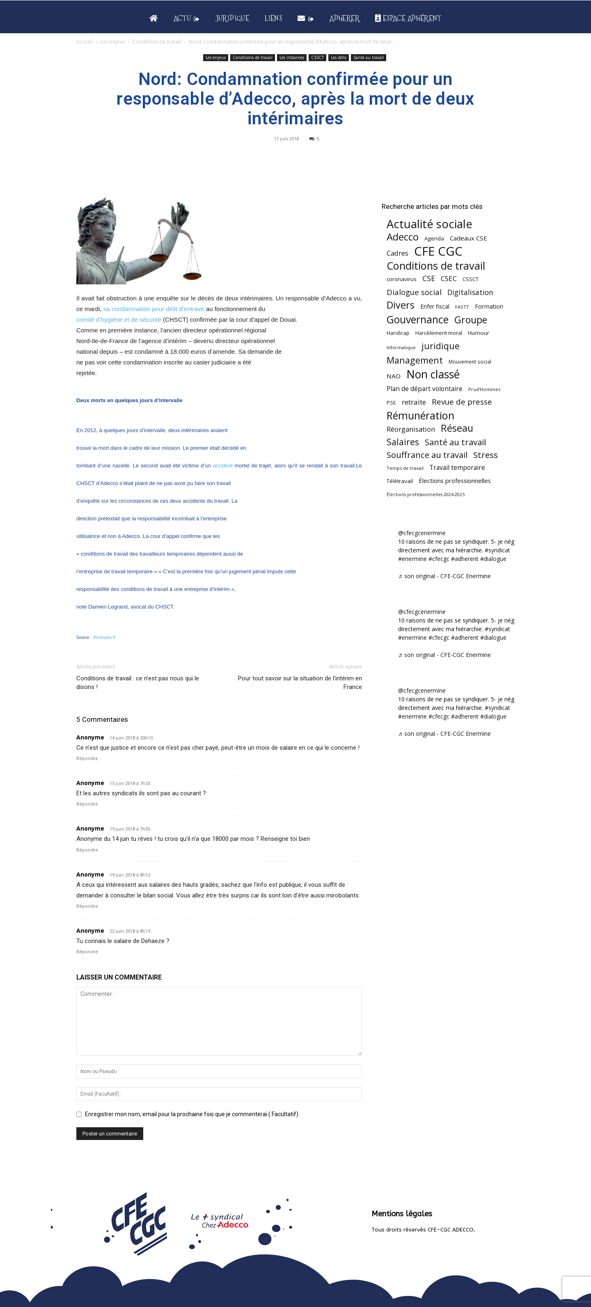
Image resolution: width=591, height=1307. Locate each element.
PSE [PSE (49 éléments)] (391, 402)
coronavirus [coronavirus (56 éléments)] (402, 279)
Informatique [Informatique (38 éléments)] (401, 347)
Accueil (84, 41)
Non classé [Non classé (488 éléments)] (433, 374)
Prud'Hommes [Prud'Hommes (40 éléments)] (484, 389)
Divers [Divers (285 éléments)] (401, 305)
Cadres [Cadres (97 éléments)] (397, 253)
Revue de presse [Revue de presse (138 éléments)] (462, 402)
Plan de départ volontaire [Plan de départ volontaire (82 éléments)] (425, 389)
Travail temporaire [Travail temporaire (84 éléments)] (457, 467)
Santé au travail (368, 57)
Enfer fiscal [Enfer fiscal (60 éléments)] (434, 306)
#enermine (412, 559)
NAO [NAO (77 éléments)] (394, 376)
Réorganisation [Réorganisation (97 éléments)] (411, 429)
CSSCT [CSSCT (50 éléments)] (471, 279)
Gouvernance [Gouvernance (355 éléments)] (418, 319)
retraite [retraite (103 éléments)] (414, 402)
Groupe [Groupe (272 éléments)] (470, 320)
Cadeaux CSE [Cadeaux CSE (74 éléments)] (468, 238)
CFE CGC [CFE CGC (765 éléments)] (438, 251)
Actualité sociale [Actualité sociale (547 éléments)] (429, 224)
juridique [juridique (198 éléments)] (440, 345)
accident (222, 465)
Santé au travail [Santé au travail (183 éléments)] (455, 442)
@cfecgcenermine (422, 533)
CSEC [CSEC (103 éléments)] (449, 278)
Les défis (338, 57)
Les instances (291, 57)
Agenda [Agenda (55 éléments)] (434, 238)
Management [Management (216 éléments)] (415, 360)
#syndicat (497, 550)
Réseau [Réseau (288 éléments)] (457, 428)
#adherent (465, 559)
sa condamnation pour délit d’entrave (153, 308)
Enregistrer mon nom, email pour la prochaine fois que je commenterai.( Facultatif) (191, 1114)
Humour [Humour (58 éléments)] (478, 332)
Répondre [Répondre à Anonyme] (87, 758)
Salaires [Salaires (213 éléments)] (403, 441)
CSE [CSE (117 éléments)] (428, 278)
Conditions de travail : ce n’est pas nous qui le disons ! (137, 683)
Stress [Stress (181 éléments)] (485, 455)
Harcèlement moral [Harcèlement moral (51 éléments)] (438, 332)
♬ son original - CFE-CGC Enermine (444, 576)
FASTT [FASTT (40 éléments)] (462, 307)
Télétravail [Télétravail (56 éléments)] (400, 481)
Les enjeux (113, 41)
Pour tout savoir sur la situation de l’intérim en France (300, 683)
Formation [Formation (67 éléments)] (489, 306)
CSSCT (317, 57)
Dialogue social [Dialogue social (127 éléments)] (414, 292)
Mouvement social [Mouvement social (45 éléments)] (470, 361)
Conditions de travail (157, 41)
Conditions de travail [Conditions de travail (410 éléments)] (436, 265)
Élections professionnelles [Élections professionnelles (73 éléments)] (455, 480)
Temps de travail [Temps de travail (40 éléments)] (405, 468)
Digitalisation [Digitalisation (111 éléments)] (470, 292)
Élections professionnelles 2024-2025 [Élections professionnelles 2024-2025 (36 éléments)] (426, 494)
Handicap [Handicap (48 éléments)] (398, 333)
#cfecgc (438, 559)
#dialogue (493, 559)
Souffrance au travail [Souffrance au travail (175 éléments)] (427, 455)
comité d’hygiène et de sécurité (118, 319)
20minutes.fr (104, 637)
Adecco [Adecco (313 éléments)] (403, 236)
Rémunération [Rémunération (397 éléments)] (420, 415)
